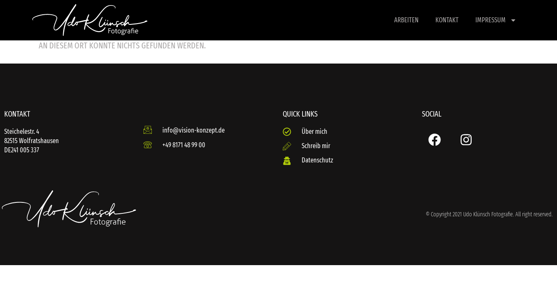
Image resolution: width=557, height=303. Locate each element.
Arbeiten (406, 20)
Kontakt (447, 20)
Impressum (496, 20)
